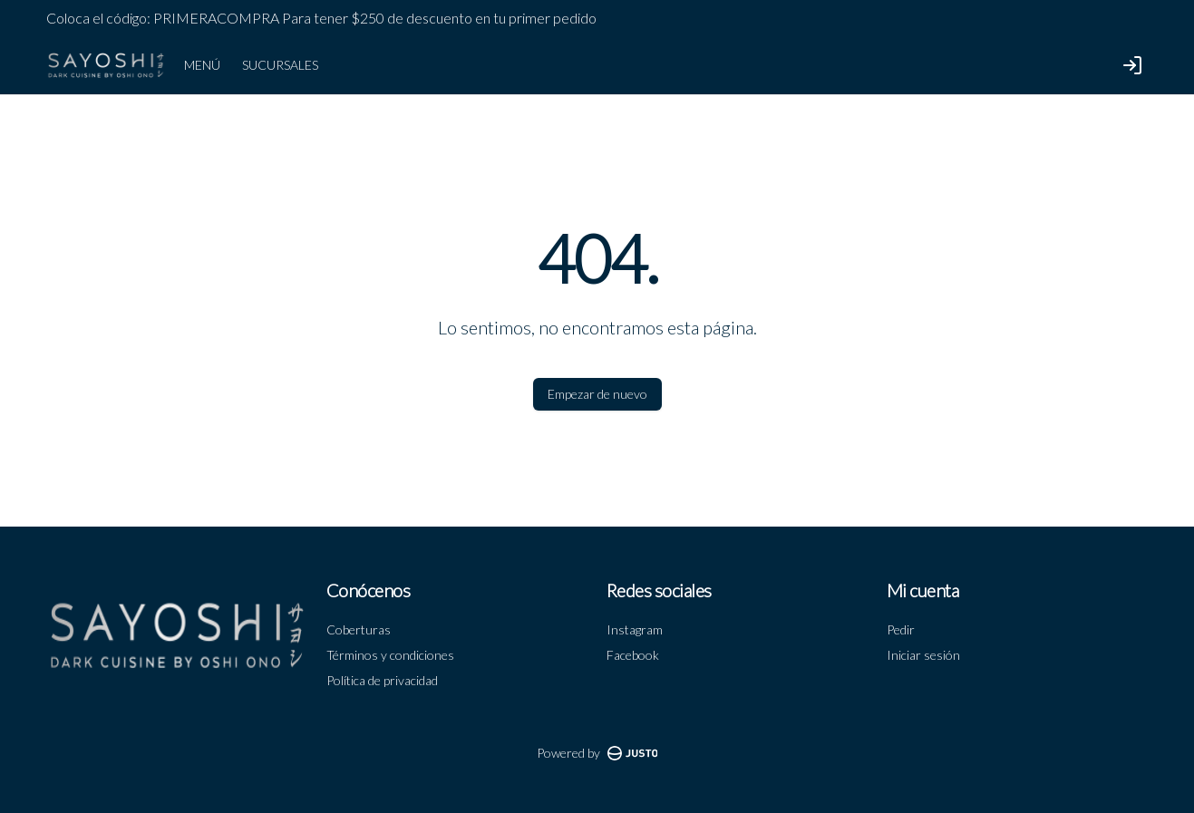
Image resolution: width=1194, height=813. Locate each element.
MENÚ (202, 65)
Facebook (633, 655)
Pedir (901, 629)
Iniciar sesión (923, 655)
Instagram (635, 629)
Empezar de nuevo (597, 394)
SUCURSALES (280, 65)
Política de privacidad (382, 680)
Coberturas (358, 629)
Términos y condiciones (390, 655)
